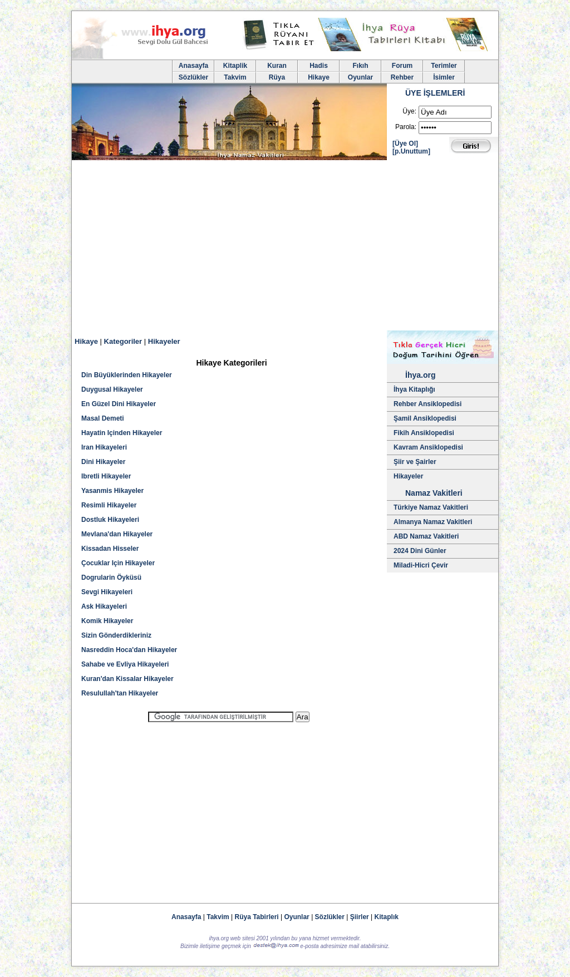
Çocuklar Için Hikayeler (118, 563)
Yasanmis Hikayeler (112, 491)
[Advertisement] (285, 247)
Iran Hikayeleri (104, 447)
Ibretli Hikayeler (106, 476)
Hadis (318, 66)
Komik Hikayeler (107, 621)
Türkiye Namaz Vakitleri (431, 507)
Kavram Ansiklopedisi (428, 447)
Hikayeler (164, 341)
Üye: (409, 111)
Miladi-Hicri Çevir (421, 565)
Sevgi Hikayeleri (106, 592)
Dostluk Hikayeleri (110, 520)
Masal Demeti (102, 418)
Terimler (443, 66)
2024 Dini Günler (420, 551)
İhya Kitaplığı (414, 389)
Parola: (405, 127)
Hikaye (319, 77)
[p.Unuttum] (411, 151)
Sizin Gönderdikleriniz (116, 635)
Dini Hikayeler (103, 462)
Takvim (235, 77)
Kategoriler (123, 341)
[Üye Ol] (405, 143)
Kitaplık (387, 917)
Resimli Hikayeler (108, 505)
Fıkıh (360, 66)
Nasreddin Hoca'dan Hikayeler (129, 650)
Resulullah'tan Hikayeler (119, 693)
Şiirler (359, 917)
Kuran (277, 66)
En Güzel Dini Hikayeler (118, 404)
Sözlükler (193, 77)
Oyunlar (360, 77)
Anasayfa (193, 66)
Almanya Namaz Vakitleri (433, 522)
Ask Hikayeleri (104, 606)
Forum (402, 66)
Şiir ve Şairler (415, 462)
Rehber (402, 77)
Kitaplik (235, 66)
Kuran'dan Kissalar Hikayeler (127, 679)
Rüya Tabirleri (257, 917)
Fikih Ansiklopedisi (424, 433)
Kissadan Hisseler (110, 548)
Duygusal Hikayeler (112, 389)
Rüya (277, 77)
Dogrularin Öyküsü (111, 577)
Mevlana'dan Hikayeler (117, 534)
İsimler (444, 77)
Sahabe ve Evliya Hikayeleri (125, 664)
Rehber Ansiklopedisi (427, 404)
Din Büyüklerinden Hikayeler (126, 375)
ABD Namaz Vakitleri (426, 536)
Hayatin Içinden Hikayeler (121, 433)
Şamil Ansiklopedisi (425, 418)
